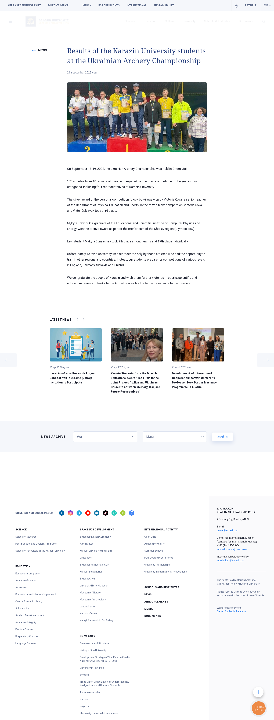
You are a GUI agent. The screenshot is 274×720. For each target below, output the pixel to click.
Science (130, 21)
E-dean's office (58, 5)
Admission (21, 587)
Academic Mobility (154, 543)
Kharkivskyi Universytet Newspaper (99, 713)
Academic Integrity (25, 622)
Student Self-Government (29, 615)
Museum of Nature (90, 592)
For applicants (109, 5)
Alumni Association (90, 692)
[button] (10, 21)
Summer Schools (153, 550)
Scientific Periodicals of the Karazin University (40, 550)
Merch (86, 5)
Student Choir (87, 578)
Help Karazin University (24, 5)
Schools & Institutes (217, 21)
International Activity (161, 529)
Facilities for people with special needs (236, 5)
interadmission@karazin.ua (232, 549)
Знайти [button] (222, 436)
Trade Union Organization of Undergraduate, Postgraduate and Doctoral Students (104, 683)
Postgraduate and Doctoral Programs (36, 543)
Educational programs (27, 573)
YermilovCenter (88, 613)
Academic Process (25, 580)
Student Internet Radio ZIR (94, 564)
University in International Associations (165, 571)
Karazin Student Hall (91, 571)
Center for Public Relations (231, 611)
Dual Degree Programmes (158, 557)
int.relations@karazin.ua (230, 560)
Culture (169, 21)
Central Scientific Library (28, 601)
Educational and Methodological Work (36, 594)
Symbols (84, 674)
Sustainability (163, 5)
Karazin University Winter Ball (96, 550)
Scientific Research (26, 536)
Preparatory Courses (26, 636)
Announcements (156, 601)
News (148, 594)
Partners (84, 699)
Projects (84, 706)
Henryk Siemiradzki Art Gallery (96, 620)
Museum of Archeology (93, 599)
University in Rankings (92, 667)
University (189, 21)
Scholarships (22, 608)
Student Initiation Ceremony (95, 536)
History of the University (93, 650)
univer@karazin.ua (227, 530)
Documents (246, 21)
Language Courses (25, 643)
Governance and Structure (94, 643)
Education (150, 21)
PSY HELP (251, 5)
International (136, 5)
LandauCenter (88, 606)
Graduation (86, 557)
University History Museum (94, 585)
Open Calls (150, 536)
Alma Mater (86, 543)
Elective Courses (24, 629)
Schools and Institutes (161, 587)
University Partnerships (157, 564)
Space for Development (97, 529)
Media (148, 608)
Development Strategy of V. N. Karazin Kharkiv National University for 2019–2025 (105, 659)
